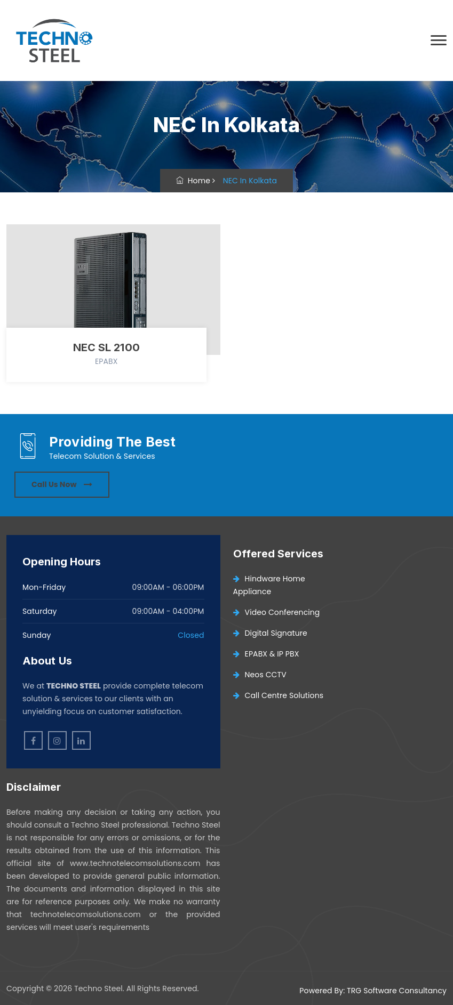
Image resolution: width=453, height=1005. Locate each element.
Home (193, 180)
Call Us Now (61, 484)
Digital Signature (270, 633)
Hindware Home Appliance (269, 585)
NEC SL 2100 (106, 347)
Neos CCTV (260, 674)
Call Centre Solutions (278, 695)
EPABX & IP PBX (266, 654)
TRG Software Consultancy (397, 990)
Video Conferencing (276, 612)
